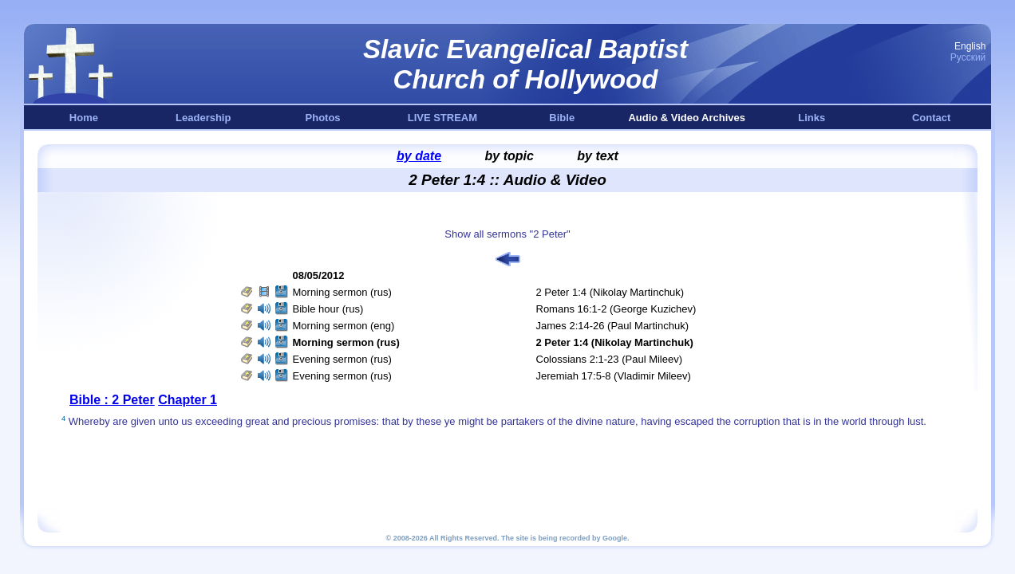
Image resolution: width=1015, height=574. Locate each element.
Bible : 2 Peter (112, 400)
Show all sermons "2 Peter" (507, 234)
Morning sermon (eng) (344, 326)
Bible (562, 118)
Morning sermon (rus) (342, 292)
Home (83, 118)
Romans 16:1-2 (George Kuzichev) (616, 309)
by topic (509, 156)
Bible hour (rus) (328, 309)
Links (811, 118)
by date (419, 156)
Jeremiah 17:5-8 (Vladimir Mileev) (613, 376)
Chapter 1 (187, 400)
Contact (931, 118)
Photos (323, 118)
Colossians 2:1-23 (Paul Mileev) (609, 359)
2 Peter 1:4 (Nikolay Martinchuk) (610, 292)
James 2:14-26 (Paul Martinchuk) (612, 326)
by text (597, 156)
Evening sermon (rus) (342, 359)
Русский (968, 57)
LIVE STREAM (442, 118)
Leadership (203, 118)
